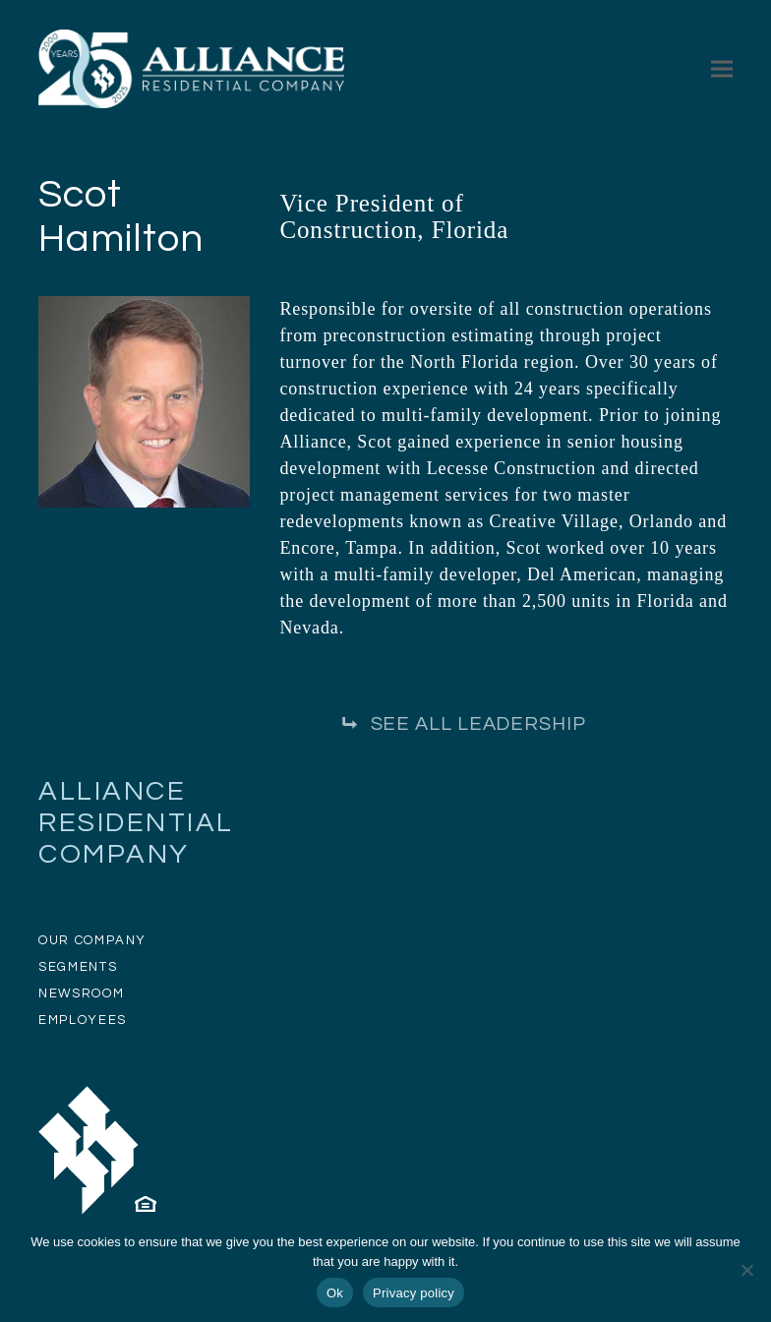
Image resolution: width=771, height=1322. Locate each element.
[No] (746, 1270)
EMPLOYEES (82, 1020)
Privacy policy (413, 1293)
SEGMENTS (77, 967)
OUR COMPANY (92, 940)
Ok (334, 1293)
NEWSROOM (81, 993)
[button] (722, 68)
